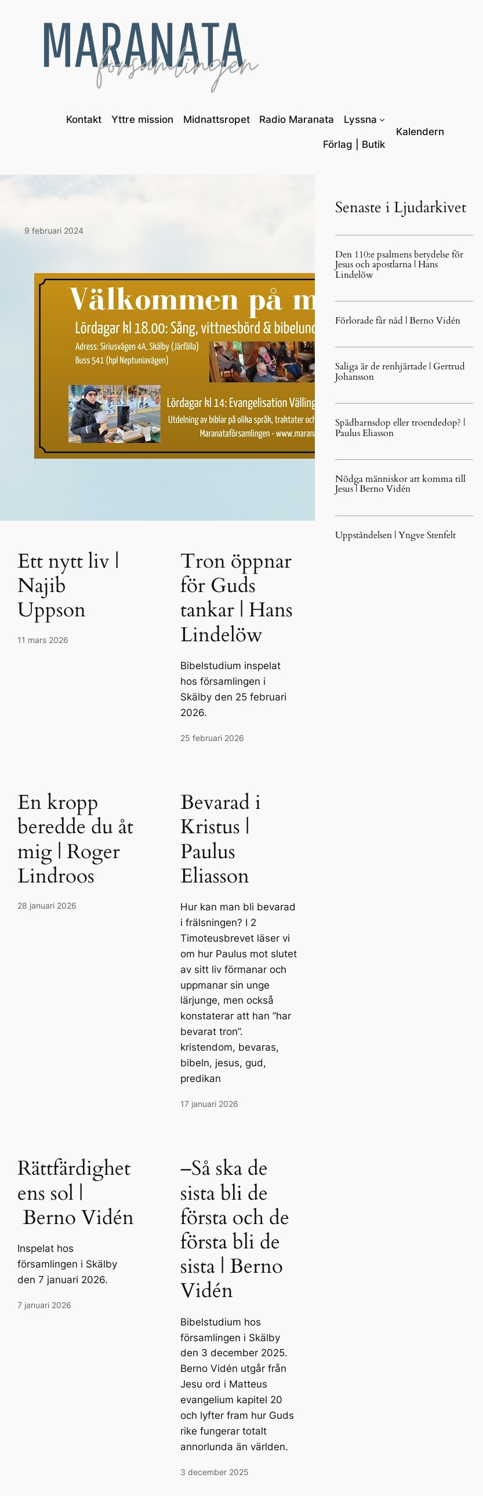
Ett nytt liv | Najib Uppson (68, 586)
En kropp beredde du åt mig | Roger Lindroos (75, 839)
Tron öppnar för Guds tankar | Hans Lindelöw (236, 598)
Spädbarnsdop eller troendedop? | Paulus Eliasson (400, 428)
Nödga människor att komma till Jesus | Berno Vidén (400, 484)
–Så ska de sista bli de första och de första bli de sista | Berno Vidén (234, 1229)
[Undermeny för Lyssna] (382, 119)
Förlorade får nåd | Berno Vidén (397, 321)
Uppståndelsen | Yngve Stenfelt (395, 535)
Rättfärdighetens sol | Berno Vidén (75, 1193)
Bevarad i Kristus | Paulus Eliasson (220, 839)
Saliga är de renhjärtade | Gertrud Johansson (400, 372)
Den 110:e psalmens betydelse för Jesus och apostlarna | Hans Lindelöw (399, 265)
